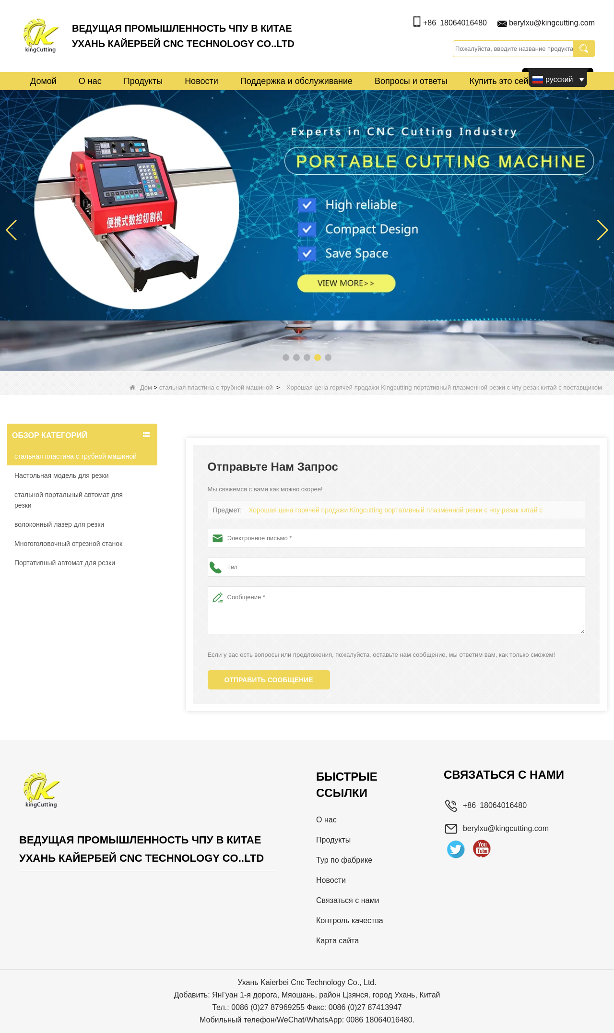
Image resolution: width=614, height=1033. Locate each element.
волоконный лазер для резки (59, 524)
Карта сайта (337, 941)
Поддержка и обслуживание (296, 81)
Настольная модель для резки (61, 475)
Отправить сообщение (268, 680)
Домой (43, 81)
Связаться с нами (347, 900)
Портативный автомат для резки (64, 563)
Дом (141, 387)
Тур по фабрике (344, 860)
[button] (286, 357)
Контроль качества (349, 920)
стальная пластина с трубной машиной (216, 387)
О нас (90, 81)
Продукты (143, 81)
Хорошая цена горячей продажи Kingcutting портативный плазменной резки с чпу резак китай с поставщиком (406, 510)
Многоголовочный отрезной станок (68, 543)
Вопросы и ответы (411, 81)
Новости (201, 81)
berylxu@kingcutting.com (552, 23)
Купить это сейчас (506, 81)
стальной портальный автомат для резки (68, 500)
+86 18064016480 (455, 23)
